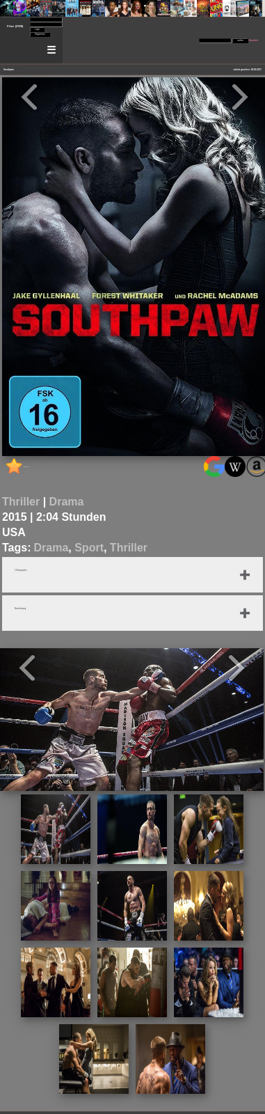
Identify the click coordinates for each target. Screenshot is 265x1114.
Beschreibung (20, 609)
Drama (66, 502)
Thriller (21, 502)
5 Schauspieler (21, 571)
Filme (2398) (15, 26)
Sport (89, 548)
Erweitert (253, 40)
